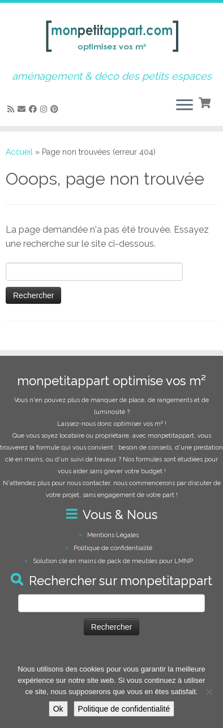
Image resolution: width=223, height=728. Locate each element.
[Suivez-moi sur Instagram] (45, 109)
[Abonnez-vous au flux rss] (12, 109)
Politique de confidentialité (113, 548)
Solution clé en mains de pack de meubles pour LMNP (113, 561)
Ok (58, 708)
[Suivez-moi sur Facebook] (34, 109)
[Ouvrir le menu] (184, 105)
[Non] (209, 692)
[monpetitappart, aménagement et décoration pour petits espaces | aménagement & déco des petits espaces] (111, 36)
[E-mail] (23, 109)
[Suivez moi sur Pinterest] (56, 109)
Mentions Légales (113, 535)
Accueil (19, 151)
